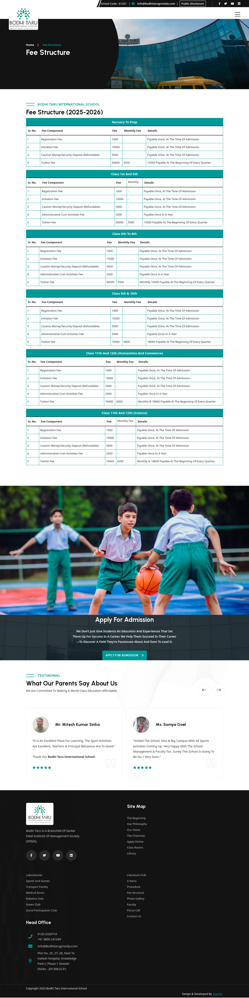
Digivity (217, 994)
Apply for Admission (124, 655)
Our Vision (134, 830)
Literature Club (136, 875)
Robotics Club (35, 899)
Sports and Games (38, 881)
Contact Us (134, 917)
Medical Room (35, 893)
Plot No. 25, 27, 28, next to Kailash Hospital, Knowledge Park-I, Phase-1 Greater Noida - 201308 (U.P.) (57, 961)
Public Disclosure (192, 3)
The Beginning (136, 818)
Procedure (133, 887)
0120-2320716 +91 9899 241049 (49, 937)
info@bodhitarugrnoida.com (153, 3)
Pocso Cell (133, 911)
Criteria (132, 881)
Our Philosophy (137, 824)
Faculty (131, 905)
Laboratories (34, 875)
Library (131, 854)
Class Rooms (135, 848)
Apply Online (135, 842)
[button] (200, 688)
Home (30, 45)
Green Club (33, 905)
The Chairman (136, 836)
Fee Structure (135, 893)
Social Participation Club (41, 911)
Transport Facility (37, 887)
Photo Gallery (136, 899)
